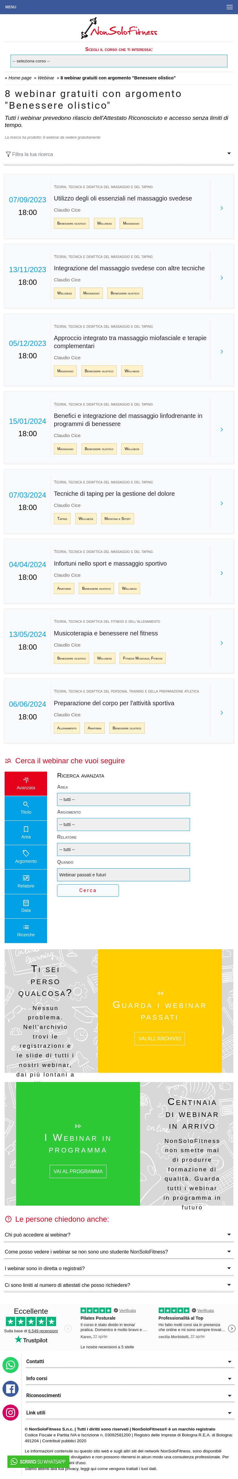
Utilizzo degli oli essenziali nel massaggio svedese (123, 198)
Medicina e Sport (117, 518)
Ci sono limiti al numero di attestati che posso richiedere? (67, 1285)
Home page (19, 77)
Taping (62, 518)
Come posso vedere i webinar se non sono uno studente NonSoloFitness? (86, 1251)
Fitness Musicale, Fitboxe (142, 658)
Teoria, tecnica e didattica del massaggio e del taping (103, 186)
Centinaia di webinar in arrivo (192, 1113)
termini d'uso (74, 1462)
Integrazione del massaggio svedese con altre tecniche (129, 268)
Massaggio (131, 223)
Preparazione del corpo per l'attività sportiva (114, 703)
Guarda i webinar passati (159, 1010)
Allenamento (67, 728)
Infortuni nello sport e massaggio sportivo (110, 563)
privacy (71, 1468)
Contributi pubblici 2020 (64, 1441)
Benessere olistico (71, 223)
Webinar (46, 77)
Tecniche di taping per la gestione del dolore (114, 493)
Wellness (104, 223)
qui (93, 1468)
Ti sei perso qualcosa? (45, 980)
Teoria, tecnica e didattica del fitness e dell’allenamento (107, 621)
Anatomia (64, 588)
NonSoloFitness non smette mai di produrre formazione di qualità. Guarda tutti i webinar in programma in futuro (193, 1174)
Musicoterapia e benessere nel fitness (106, 633)
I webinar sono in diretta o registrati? (45, 1268)
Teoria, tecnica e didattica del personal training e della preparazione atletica (126, 691)
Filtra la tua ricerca (29, 154)
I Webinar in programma (78, 1143)
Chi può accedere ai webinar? (37, 1234)
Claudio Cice (67, 210)
